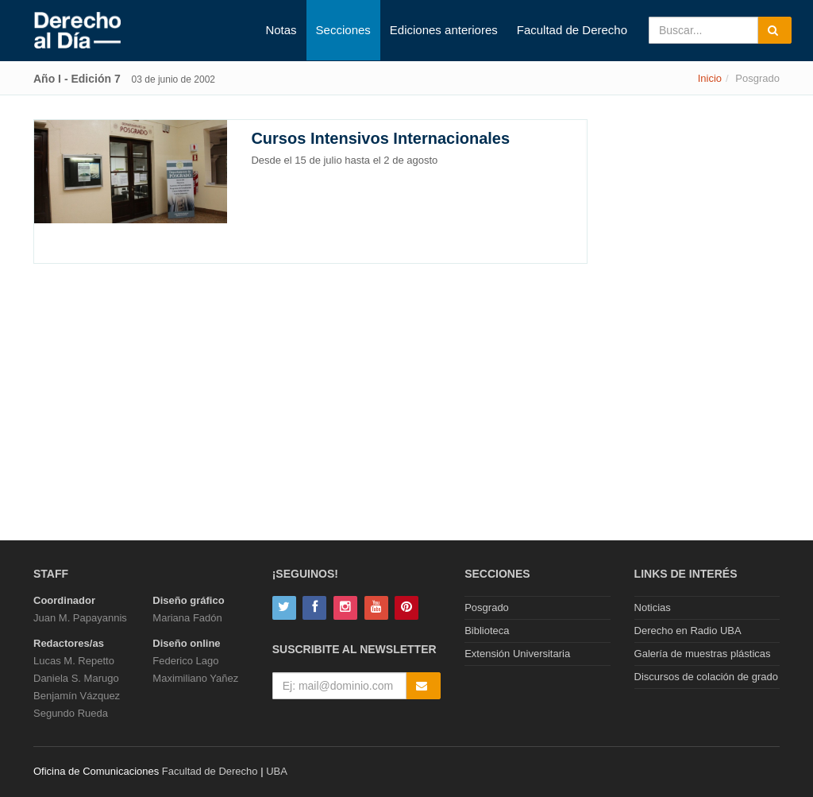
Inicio (710, 78)
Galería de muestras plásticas (702, 654)
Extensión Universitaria (517, 654)
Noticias (652, 607)
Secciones (343, 30)
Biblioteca (486, 630)
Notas (280, 30)
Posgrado (486, 607)
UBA (276, 771)
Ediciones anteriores (444, 30)
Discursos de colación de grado (706, 677)
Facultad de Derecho (572, 30)
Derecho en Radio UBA (688, 630)
